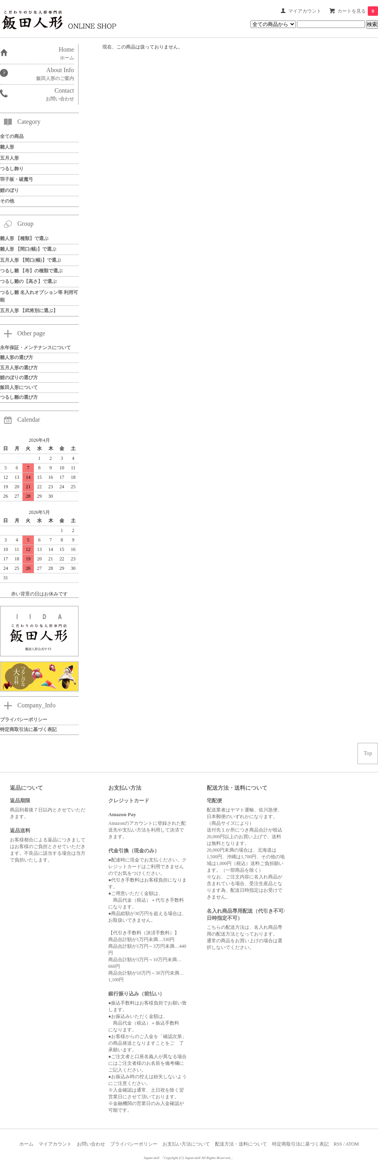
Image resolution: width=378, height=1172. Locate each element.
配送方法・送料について (241, 1144)
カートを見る (357, 11)
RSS (338, 1144)
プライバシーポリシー (134, 1144)
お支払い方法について (186, 1144)
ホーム (26, 1144)
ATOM (352, 1144)
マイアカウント (304, 11)
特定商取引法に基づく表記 (300, 1144)
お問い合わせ (91, 1144)
